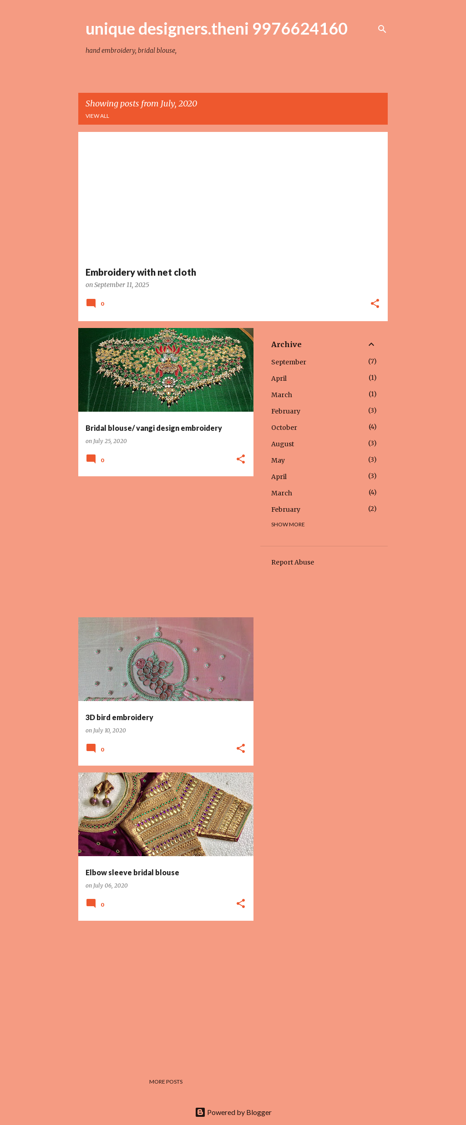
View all (97, 115)
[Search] (382, 29)
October (284, 428)
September (288, 362)
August (282, 444)
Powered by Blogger (233, 1112)
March (281, 395)
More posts (165, 1081)
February (285, 411)
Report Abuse (292, 562)
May (278, 460)
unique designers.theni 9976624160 (217, 28)
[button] (375, 304)
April (279, 378)
